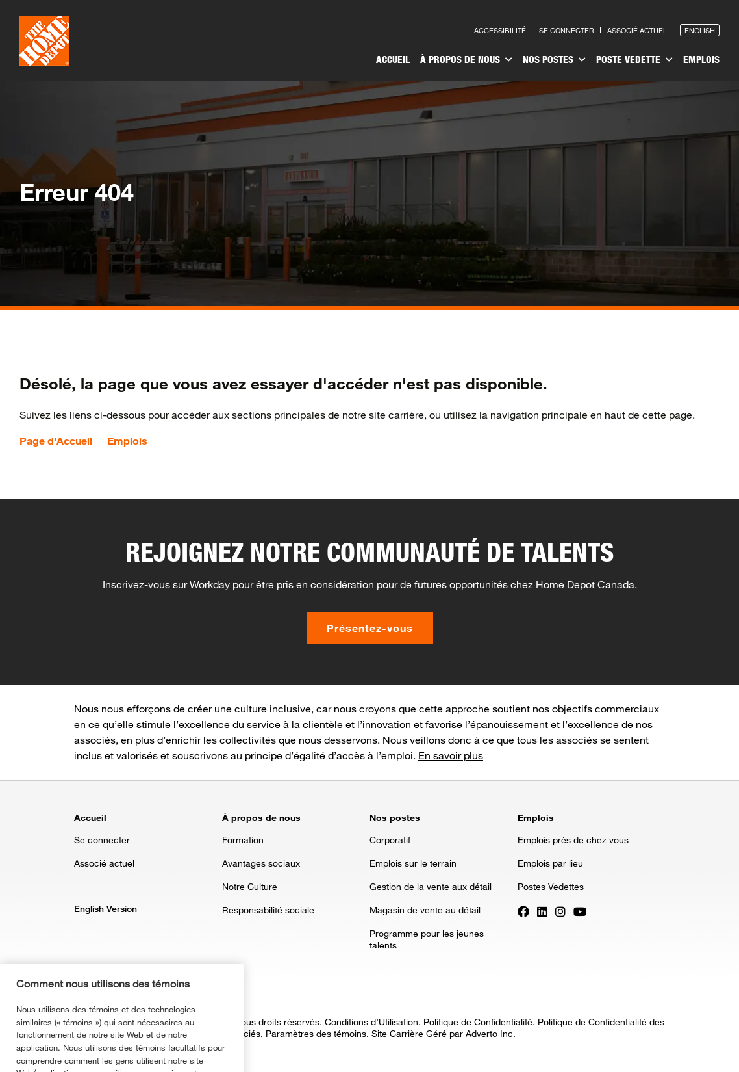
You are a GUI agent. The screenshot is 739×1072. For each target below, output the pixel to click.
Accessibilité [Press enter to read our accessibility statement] (500, 30)
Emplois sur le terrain (413, 863)
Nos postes (554, 59)
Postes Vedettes (551, 886)
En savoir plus (450, 755)
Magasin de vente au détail (425, 909)
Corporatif (390, 839)
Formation (243, 839)
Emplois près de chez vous (573, 839)
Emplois (701, 59)
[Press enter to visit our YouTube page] (579, 910)
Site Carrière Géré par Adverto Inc (442, 1033)
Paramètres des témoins (316, 1033)
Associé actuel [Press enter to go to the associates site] (637, 30)
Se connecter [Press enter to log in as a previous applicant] (566, 30)
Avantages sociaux (261, 863)
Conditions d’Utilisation (371, 1021)
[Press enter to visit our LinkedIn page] (542, 910)
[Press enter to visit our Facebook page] (523, 910)
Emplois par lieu (550, 863)
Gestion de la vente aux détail (431, 886)
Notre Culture (249, 886)
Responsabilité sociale (268, 909)
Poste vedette (634, 59)
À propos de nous (466, 59)
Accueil (393, 59)
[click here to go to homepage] (44, 41)
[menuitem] (393, 61)
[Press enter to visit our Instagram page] (560, 910)
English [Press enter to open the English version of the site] (699, 30)
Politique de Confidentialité (477, 1021)
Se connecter (102, 839)
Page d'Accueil (55, 441)
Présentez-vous (370, 627)
